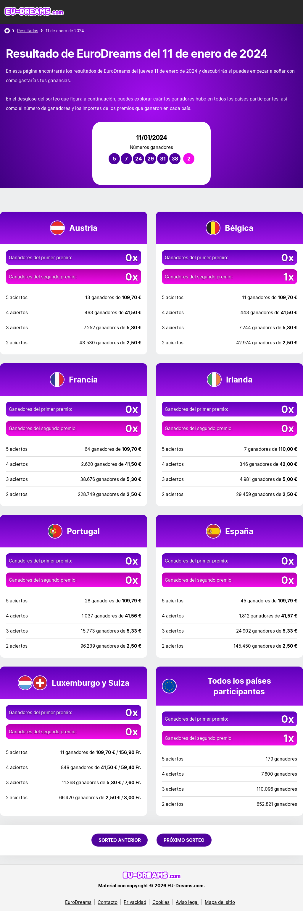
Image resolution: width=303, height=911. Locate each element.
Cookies (161, 902)
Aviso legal (187, 902)
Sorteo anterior (120, 840)
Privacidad (135, 902)
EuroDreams (78, 902)
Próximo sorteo (184, 840)
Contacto (107, 902)
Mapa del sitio (220, 902)
